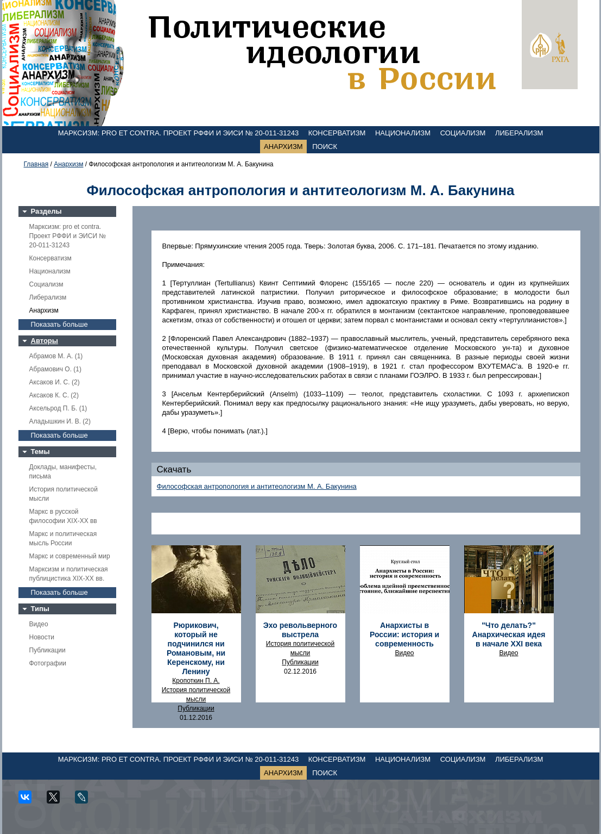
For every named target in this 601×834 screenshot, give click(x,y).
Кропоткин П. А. (195, 680)
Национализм (403, 133)
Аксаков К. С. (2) (54, 395)
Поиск (324, 146)
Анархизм (283, 146)
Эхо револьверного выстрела (300, 630)
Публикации (47, 650)
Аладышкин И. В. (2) (60, 421)
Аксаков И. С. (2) (54, 382)
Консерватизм (337, 133)
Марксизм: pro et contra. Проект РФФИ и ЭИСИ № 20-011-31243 (178, 133)
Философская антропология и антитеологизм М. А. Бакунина (257, 486)
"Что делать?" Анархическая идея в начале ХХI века (509, 634)
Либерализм (519, 133)
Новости (41, 637)
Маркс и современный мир (69, 556)
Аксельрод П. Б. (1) (58, 408)
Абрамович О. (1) (55, 369)
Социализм (463, 133)
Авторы (44, 341)
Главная (36, 164)
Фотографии (48, 663)
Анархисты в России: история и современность (404, 634)
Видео (38, 624)
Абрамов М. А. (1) (56, 356)
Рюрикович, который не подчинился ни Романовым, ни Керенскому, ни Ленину (196, 648)
